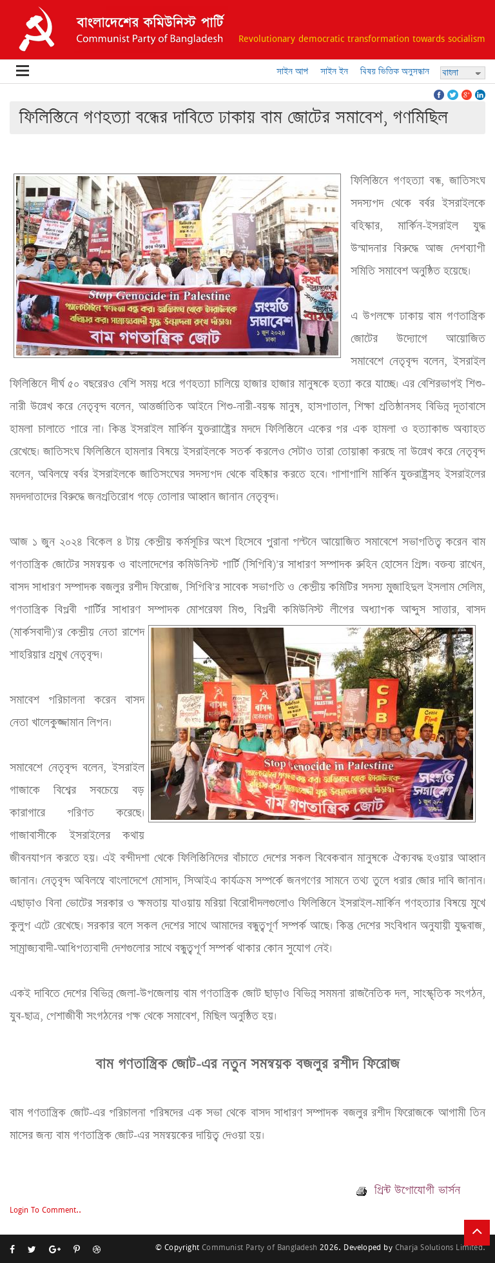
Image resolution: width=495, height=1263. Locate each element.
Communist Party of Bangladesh (259, 1247)
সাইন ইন (334, 71)
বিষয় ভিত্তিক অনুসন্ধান (394, 71)
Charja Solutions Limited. (440, 1247)
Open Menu (22, 71)
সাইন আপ (292, 71)
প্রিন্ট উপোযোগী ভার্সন (408, 1190)
